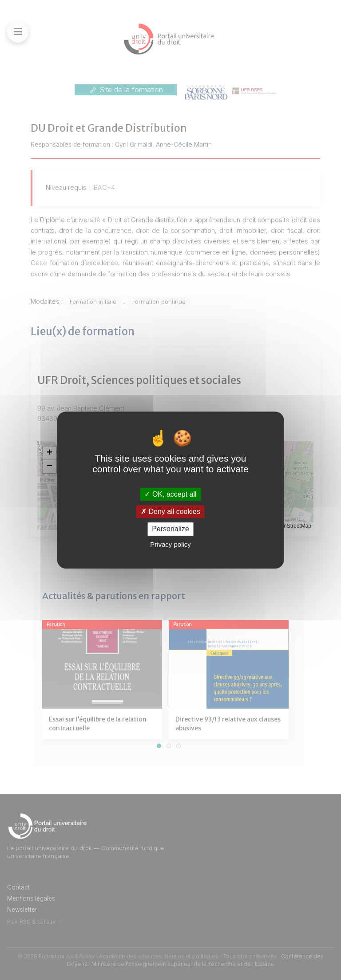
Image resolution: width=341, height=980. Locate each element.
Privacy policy (170, 544)
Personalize (170, 529)
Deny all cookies (170, 511)
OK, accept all (170, 494)
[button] (49, 453)
